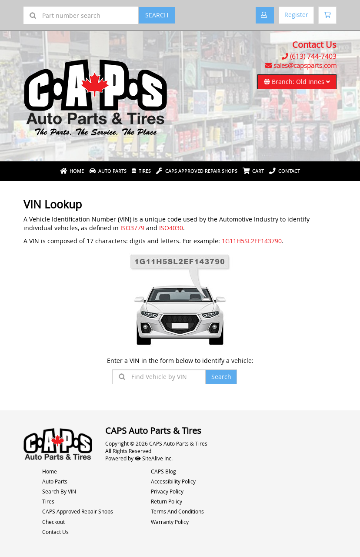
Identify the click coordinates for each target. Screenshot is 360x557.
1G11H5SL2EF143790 (252, 241)
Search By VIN (59, 491)
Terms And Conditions (177, 511)
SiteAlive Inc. (154, 458)
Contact (284, 171)
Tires (141, 171)
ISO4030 (171, 228)
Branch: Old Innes (297, 81)
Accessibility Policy (173, 481)
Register (296, 14)
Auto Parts (108, 171)
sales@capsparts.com (305, 65)
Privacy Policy (167, 491)
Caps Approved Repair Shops (196, 171)
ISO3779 (132, 228)
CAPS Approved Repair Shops (77, 511)
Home (72, 171)
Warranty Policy (170, 521)
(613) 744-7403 (313, 56)
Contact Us (55, 531)
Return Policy (166, 501)
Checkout (53, 521)
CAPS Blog (163, 471)
